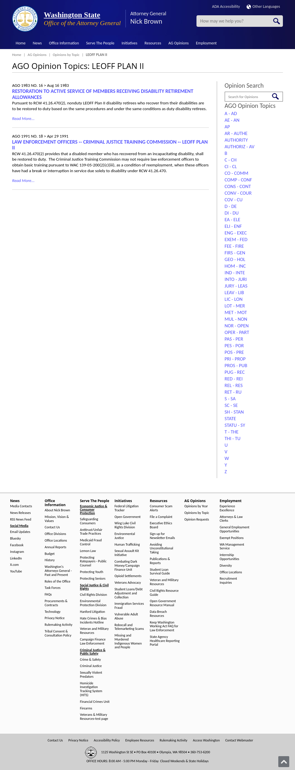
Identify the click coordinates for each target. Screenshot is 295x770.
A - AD (231, 113)
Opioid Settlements (128, 576)
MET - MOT (236, 312)
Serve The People (100, 43)
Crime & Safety (90, 660)
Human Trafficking (127, 544)
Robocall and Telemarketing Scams (129, 627)
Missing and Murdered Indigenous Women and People (128, 641)
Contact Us (52, 527)
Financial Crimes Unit (95, 702)
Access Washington (206, 740)
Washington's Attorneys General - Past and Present (58, 571)
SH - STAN (234, 412)
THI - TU (233, 438)
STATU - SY (235, 425)
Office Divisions (55, 534)
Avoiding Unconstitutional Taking (161, 549)
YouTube (16, 571)
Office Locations (56, 540)
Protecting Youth (91, 572)
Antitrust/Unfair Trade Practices (91, 532)
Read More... (23, 118)
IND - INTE (235, 273)
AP (227, 127)
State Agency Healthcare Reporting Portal (164, 641)
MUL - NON (236, 319)
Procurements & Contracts (56, 603)
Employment (206, 43)
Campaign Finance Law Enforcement (93, 641)
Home (21, 43)
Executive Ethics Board (161, 525)
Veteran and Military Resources (94, 631)
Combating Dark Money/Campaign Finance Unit (127, 566)
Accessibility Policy (107, 740)
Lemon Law (88, 551)
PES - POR (234, 346)
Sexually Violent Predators (91, 675)
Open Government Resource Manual (163, 603)
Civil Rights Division (93, 595)
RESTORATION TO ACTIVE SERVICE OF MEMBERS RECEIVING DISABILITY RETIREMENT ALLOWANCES (102, 94)
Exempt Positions (232, 538)
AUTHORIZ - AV (240, 147)
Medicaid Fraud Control (91, 542)
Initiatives (129, 43)
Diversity (226, 566)
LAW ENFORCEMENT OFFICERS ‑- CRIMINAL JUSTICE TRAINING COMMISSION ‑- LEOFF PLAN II (110, 145)
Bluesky (15, 538)
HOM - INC (235, 266)
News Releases (20, 513)
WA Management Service (232, 547)
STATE (230, 419)
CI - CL (231, 167)
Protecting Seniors (92, 579)
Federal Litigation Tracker (127, 508)
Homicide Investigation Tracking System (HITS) (91, 689)
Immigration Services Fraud (129, 606)
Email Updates (20, 532)
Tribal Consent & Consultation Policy (58, 633)
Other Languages (263, 6)
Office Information (64, 43)
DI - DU (232, 213)
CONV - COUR (238, 193)
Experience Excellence (227, 508)
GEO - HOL (235, 259)
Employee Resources (139, 740)
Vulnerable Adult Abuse (126, 616)
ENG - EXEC (236, 233)
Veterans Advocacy (128, 583)
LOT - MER (235, 306)
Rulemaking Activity (58, 625)
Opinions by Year (196, 506)
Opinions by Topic (66, 54)
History (50, 560)
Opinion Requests (196, 519)
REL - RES (234, 385)
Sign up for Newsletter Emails (162, 536)
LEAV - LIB (234, 293)
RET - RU (233, 392)
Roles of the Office (57, 581)
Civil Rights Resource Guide (164, 593)
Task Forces (52, 588)
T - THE (232, 432)
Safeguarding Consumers (89, 521)
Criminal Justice (91, 666)
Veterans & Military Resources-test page (94, 717)
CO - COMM (236, 173)
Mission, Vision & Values (57, 519)
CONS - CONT (238, 186)
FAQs (48, 594)
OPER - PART (237, 332)
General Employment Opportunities (234, 529)
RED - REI (234, 379)
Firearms (86, 708)
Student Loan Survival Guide (160, 572)
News (37, 43)
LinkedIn (16, 558)
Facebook (16, 545)
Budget (50, 554)
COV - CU (234, 200)
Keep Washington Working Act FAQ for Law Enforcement (164, 626)
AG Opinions (178, 43)
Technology (52, 612)
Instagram (17, 552)
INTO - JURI (236, 279)
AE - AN (232, 120)
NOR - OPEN (237, 326)
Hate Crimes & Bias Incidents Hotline (93, 620)
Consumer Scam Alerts (161, 508)
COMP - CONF (238, 180)
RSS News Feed (20, 519)
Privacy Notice (55, 618)
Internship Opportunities (229, 557)
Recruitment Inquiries (228, 581)
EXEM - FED (236, 239)
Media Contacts (21, 506)
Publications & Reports (160, 561)
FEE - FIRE (234, 246)
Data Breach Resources (158, 614)
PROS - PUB (236, 366)
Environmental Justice (125, 536)
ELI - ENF (233, 226)
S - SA (230, 399)
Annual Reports (55, 547)
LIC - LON (234, 299)
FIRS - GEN (235, 253)
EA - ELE (233, 220)
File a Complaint (161, 517)
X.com (14, 565)
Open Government (128, 517)
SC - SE (231, 405)
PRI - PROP (235, 359)
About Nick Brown (57, 510)
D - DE (231, 206)
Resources (153, 43)
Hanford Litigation (92, 612)
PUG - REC (235, 372)
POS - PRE (234, 352)
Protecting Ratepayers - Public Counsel (93, 562)
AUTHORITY (236, 140)
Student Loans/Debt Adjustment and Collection (129, 593)
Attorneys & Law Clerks (231, 519)
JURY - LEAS (236, 286)
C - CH (231, 160)
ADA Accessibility (226, 6)
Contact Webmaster (239, 740)
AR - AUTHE (236, 133)
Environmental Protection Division (93, 603)
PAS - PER (234, 339)
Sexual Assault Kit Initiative (127, 553)
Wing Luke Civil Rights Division (125, 525)
